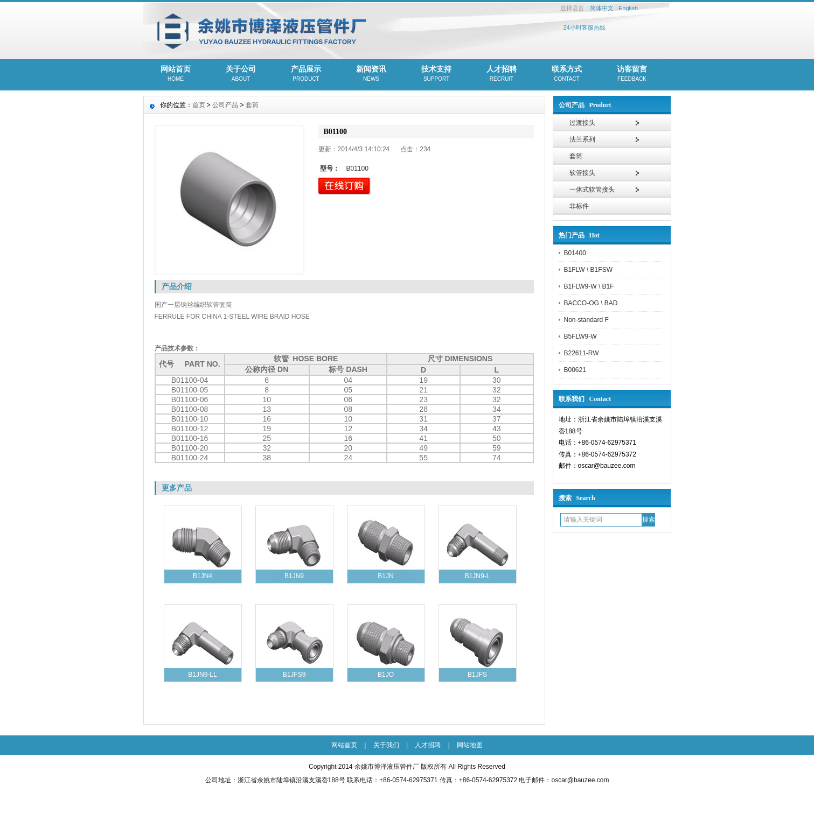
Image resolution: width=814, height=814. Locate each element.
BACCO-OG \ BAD (591, 303)
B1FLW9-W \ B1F (589, 286)
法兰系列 (582, 139)
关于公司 (241, 74)
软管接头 (582, 173)
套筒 (575, 156)
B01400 (575, 253)
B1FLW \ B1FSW (588, 269)
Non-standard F (586, 320)
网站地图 (470, 745)
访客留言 (632, 74)
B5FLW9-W (580, 336)
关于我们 (386, 745)
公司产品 (225, 105)
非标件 (579, 206)
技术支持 (436, 74)
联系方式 (567, 74)
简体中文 (602, 8)
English (628, 8)
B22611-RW (581, 353)
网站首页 (176, 74)
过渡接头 (582, 123)
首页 (198, 105)
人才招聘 (502, 74)
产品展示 (306, 74)
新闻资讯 (371, 74)
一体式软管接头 (592, 189)
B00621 (575, 370)
